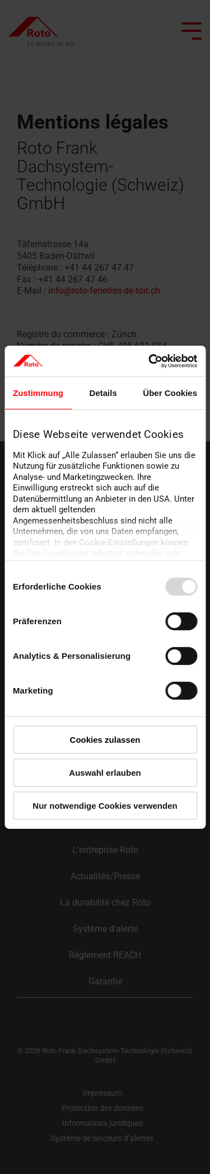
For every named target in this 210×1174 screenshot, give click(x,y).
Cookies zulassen (105, 739)
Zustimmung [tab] (38, 393)
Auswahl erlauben (105, 772)
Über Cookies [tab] (170, 393)
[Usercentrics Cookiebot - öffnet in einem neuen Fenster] (149, 360)
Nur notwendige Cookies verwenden (104, 805)
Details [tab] (103, 393)
